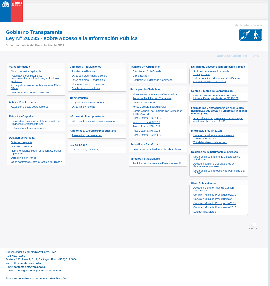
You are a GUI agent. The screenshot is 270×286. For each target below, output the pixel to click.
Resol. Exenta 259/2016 (146, 126)
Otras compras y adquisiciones (89, 75)
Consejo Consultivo (144, 102)
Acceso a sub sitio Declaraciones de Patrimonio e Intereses (214, 165)
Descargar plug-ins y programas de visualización (36, 278)
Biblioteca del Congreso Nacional (30, 92)
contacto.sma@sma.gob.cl (30, 266)
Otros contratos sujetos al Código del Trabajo (36, 162)
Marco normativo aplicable (26, 71)
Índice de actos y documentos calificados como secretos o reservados (216, 80)
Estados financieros (204, 211)
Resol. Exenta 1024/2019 (147, 134)
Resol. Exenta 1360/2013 (147, 118)
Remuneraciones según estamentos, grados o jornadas (36, 152)
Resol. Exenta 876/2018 (146, 130)
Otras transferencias (83, 106)
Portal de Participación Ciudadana (152, 98)
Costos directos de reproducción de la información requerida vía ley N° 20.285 (215, 97)
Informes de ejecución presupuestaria (93, 121)
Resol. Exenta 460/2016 (146, 122)
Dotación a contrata (22, 146)
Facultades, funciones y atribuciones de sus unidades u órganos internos (36, 122)
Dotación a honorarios (23, 157)
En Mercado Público (83, 71)
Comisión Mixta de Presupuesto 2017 (214, 203)
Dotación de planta (21, 142)
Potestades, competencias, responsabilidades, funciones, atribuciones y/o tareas (35, 78)
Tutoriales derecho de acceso (210, 142)
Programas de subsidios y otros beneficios (157, 149)
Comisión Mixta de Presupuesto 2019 (214, 194)
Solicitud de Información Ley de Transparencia (211, 73)
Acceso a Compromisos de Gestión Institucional (213, 189)
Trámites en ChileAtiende (147, 71)
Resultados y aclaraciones (87, 135)
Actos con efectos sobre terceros (29, 106)
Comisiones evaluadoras (86, 88)
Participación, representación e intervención (157, 163)
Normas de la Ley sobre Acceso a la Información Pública (213, 136)
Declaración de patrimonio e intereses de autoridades (216, 158)
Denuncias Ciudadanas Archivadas (153, 79)
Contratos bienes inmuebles (88, 84)
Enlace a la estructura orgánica (29, 128)
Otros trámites (141, 75)
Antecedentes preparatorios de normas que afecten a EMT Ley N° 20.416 (218, 119)
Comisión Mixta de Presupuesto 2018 (214, 199)
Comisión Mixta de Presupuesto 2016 (214, 207)
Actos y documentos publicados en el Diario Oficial (36, 87)
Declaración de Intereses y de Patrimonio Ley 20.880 (219, 172)
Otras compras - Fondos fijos (88, 79)
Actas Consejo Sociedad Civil (149, 106)
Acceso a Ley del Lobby (85, 149)
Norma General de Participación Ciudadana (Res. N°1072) (157, 112)
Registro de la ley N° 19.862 (88, 102)
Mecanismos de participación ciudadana (155, 94)
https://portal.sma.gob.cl (28, 263)
